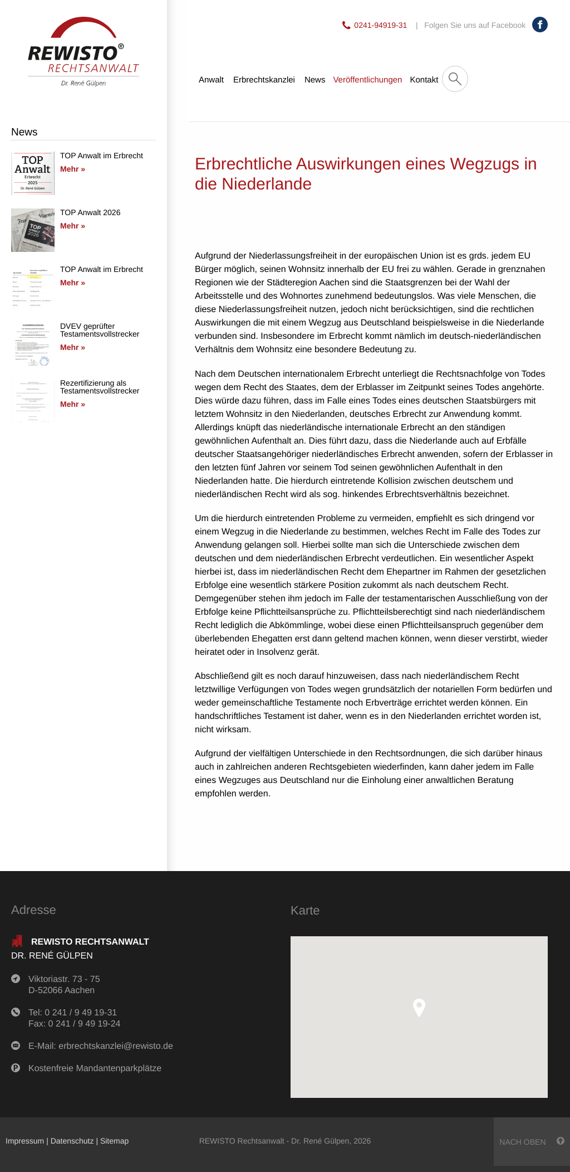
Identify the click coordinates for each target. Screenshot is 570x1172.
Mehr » (72, 168)
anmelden (50, 1148)
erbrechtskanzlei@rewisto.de (115, 1046)
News (315, 80)
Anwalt (211, 80)
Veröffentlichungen (367, 80)
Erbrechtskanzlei (264, 80)
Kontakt (424, 80)
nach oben (531, 1141)
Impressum (25, 1140)
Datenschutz (72, 1140)
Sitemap (114, 1140)
